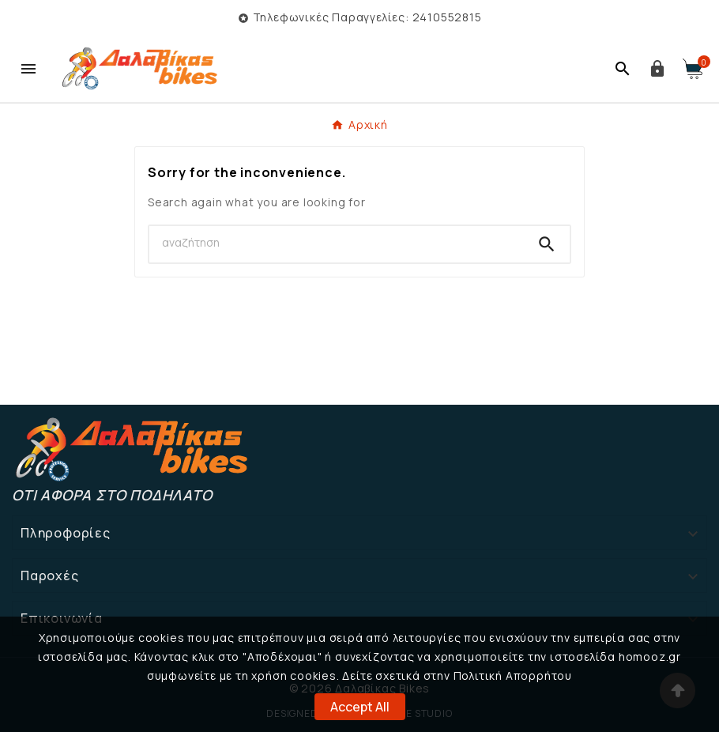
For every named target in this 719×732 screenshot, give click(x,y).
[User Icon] (657, 68)
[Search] (336, 242)
